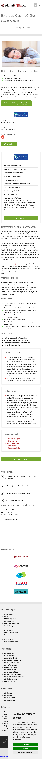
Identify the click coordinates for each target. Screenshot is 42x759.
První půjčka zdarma (11, 665)
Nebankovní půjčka (13, 439)
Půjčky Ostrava (9, 700)
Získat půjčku (8, 144)
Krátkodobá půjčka (10, 667)
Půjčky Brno (8, 695)
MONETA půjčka (10, 639)
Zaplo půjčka (8, 614)
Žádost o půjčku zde (21, 28)
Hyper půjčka (8, 635)
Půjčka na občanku (13, 448)
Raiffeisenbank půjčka (11, 642)
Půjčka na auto (9, 653)
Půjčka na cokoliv (10, 670)
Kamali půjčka (9, 621)
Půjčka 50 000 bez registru (13, 674)
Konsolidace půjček (11, 672)
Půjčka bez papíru (10, 679)
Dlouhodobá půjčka (10, 681)
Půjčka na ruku (12, 441)
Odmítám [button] (25, 748)
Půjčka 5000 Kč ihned (11, 656)
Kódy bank (8, 723)
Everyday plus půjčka (11, 623)
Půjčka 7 (7, 616)
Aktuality (7, 721)
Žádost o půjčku (20, 459)
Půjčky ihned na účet (11, 663)
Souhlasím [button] (25, 744)
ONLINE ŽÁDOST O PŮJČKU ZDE (16, 104)
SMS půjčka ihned (10, 658)
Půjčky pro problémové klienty (14, 677)
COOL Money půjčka (11, 632)
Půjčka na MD (12, 446)
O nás (6, 728)
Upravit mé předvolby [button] (25, 752)
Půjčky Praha (8, 693)
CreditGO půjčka (10, 619)
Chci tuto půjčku (21, 218)
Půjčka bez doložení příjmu (13, 660)
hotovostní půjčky (12, 264)
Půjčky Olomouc (9, 698)
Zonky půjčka (8, 630)
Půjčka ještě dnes (13, 443)
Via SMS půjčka (9, 626)
